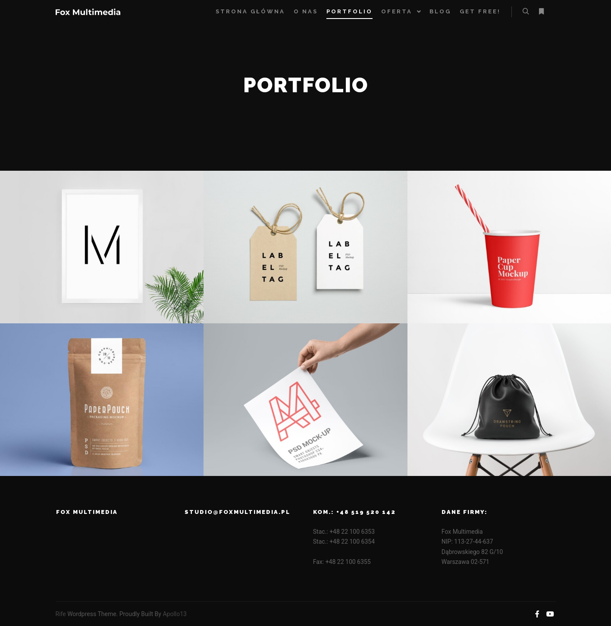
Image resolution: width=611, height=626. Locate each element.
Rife (61, 613)
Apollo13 (175, 613)
